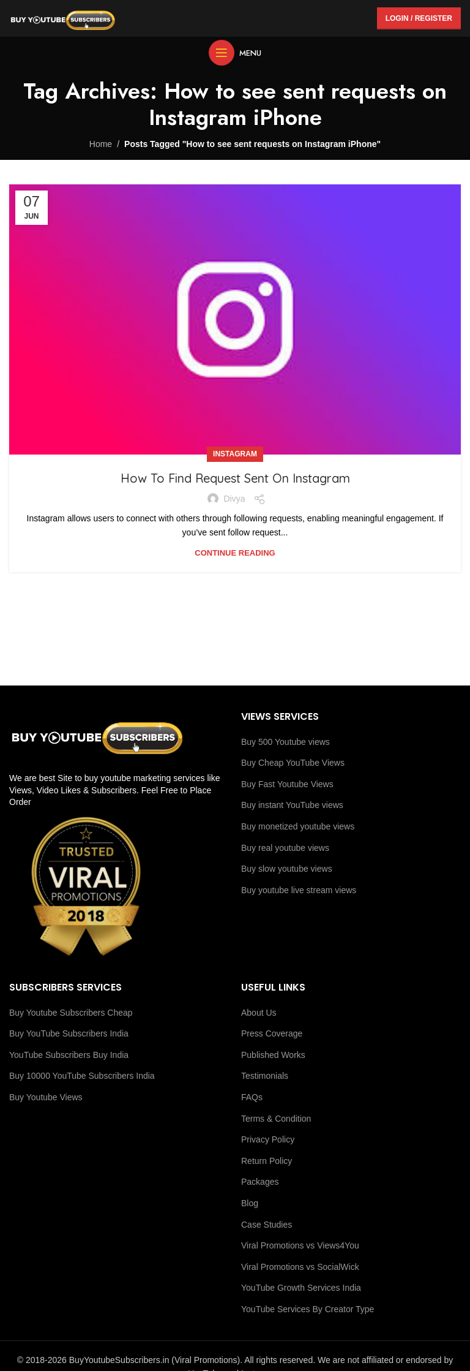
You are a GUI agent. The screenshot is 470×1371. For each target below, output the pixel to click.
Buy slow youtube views (286, 869)
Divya (234, 499)
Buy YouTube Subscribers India (69, 1033)
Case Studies (266, 1224)
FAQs (252, 1097)
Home (100, 144)
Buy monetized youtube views (297, 826)
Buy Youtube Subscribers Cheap (71, 1013)
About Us (259, 1013)
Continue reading (235, 552)
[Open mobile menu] (235, 52)
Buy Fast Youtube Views (287, 784)
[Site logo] (62, 18)
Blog (249, 1203)
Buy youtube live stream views (298, 890)
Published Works (273, 1055)
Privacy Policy (267, 1139)
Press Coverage (271, 1033)
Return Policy (266, 1161)
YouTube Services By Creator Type (307, 1309)
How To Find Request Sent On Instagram (235, 478)
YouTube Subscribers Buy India (69, 1055)
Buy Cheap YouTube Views (293, 763)
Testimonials (264, 1076)
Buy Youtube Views (46, 1097)
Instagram (235, 454)
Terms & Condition (276, 1119)
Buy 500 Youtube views (285, 742)
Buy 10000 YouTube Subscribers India (82, 1076)
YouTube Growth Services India (301, 1288)
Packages (259, 1182)
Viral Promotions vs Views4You (300, 1245)
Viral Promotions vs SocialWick (300, 1267)
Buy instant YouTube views (292, 805)
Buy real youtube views (285, 848)
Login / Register (419, 18)
